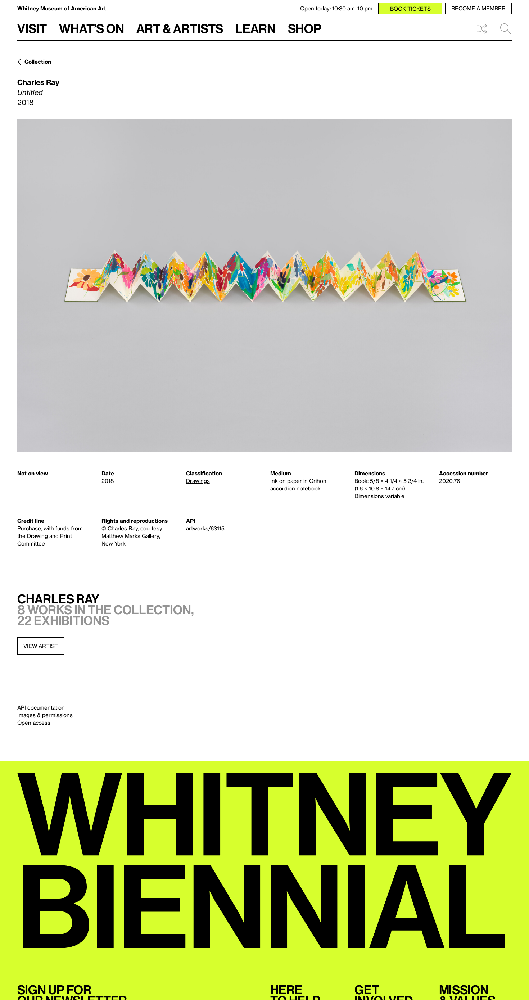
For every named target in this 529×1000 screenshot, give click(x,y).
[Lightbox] (264, 285)
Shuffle (482, 29)
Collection (37, 61)
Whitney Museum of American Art (61, 8)
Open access (33, 722)
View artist (40, 646)
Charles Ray (38, 82)
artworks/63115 (205, 528)
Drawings (198, 481)
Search (505, 29)
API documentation (41, 707)
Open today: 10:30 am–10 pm (336, 8)
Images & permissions (45, 715)
